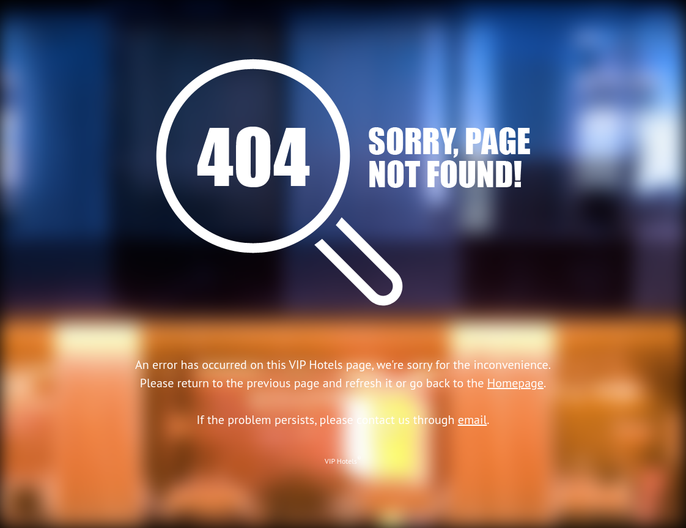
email (472, 420)
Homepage (515, 383)
